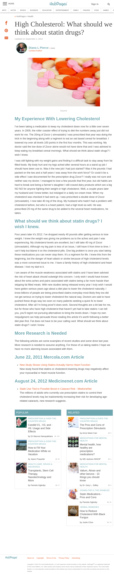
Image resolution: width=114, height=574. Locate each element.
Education (46, 10)
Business (34, 10)
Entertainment (62, 10)
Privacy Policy (64, 558)
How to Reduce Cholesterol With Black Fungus (92, 514)
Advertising (76, 558)
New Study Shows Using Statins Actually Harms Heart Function (55, 364)
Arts (4, 10)
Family (76, 10)
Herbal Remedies (89, 507)
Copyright (40, 558)
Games (106, 10)
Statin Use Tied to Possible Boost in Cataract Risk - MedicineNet (56, 388)
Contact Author (35, 51)
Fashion (86, 10)
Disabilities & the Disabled (95, 490)
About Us (30, 558)
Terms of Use (51, 558)
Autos (13, 10)
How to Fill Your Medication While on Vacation (39, 451)
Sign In (94, 4)
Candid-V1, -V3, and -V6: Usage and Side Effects (40, 428)
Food (96, 10)
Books (23, 10)
